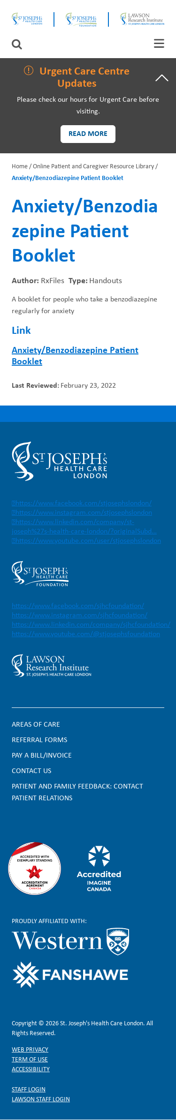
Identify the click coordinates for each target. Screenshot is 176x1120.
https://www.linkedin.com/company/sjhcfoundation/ (91, 625)
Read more (88, 134)
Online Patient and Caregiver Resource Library (93, 166)
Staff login (29, 1090)
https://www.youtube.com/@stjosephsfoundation (86, 634)
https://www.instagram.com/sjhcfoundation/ (79, 615)
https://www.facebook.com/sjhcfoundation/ (78, 606)
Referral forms (39, 740)
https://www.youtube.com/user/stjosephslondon (88, 541)
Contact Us (31, 771)
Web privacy (30, 1050)
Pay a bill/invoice (42, 755)
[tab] (159, 43)
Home (20, 166)
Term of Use (30, 1060)
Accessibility (31, 1070)
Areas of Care (36, 725)
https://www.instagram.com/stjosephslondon (83, 513)
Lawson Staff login (41, 1100)
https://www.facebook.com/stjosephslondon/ (83, 503)
